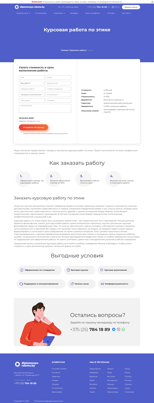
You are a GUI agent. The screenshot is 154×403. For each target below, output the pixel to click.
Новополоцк (112, 392)
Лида (109, 373)
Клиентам (58, 13)
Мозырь (110, 384)
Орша (127, 369)
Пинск (127, 373)
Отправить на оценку (33, 127)
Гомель (93, 388)
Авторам (74, 13)
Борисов (93, 377)
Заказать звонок (131, 7)
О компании (40, 13)
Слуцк (127, 388)
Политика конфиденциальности (48, 401)
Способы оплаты (59, 369)
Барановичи (95, 369)
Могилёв (111, 377)
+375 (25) (97, 7)
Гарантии (56, 377)
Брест (92, 380)
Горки (92, 392)
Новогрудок (112, 388)
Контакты (126, 13)
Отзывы (111, 13)
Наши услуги (22, 13)
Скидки (55, 380)
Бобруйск (94, 373)
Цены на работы (92, 13)
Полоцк (128, 377)
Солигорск (129, 392)
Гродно (110, 369)
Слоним (128, 384)
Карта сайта (57, 392)
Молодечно (112, 380)
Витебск (93, 384)
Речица (128, 380)
